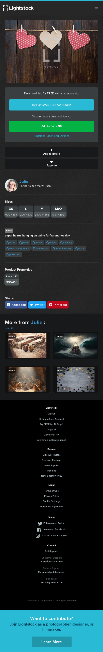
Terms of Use (51, 490)
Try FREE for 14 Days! (51, 424)
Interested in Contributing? (51, 440)
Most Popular (51, 465)
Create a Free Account (51, 419)
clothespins (41, 248)
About (51, 413)
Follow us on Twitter (54, 523)
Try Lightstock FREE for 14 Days (51, 105)
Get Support (51, 551)
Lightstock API (51, 434)
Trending (51, 470)
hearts (37, 242)
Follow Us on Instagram (54, 535)
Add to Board (51, 152)
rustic (79, 248)
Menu (96, 8)
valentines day (62, 248)
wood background (17, 248)
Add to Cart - (51, 126)
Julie (23, 181)
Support (51, 429)
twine (10, 242)
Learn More (51, 642)
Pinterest (58, 304)
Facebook (16, 304)
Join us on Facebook (54, 529)
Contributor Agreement (51, 506)
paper (24, 242)
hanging (66, 242)
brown (51, 242)
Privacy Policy (51, 496)
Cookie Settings (51, 501)
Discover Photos (52, 454)
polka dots (13, 254)
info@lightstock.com (52, 561)
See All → (11, 328)
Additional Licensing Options (52, 136)
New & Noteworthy (51, 475)
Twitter (37, 304)
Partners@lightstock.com (51, 572)
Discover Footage (51, 460)
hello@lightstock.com (51, 582)
